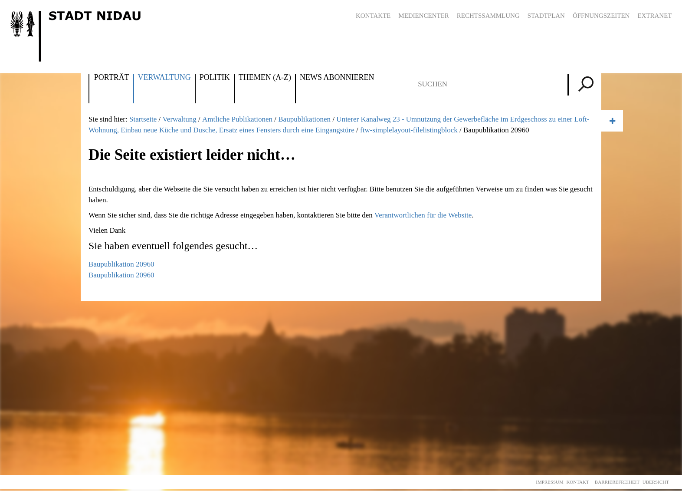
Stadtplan (546, 15)
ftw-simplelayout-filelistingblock (409, 130)
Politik (215, 78)
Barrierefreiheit (617, 481)
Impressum (550, 481)
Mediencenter (423, 15)
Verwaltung (164, 78)
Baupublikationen (304, 119)
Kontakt (577, 481)
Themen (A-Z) (265, 78)
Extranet (654, 15)
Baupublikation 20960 (121, 264)
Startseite (143, 119)
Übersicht (656, 481)
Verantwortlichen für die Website (423, 215)
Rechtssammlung (488, 15)
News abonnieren (337, 78)
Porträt (111, 78)
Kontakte (373, 15)
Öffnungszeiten (601, 15)
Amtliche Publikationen (237, 119)
